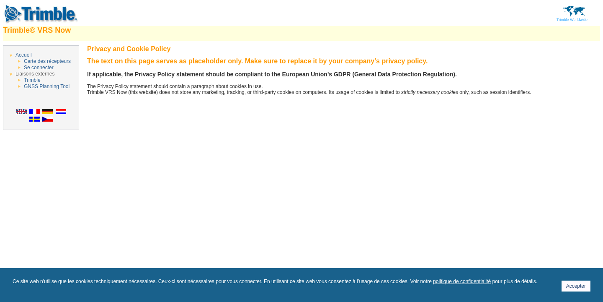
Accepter (576, 286)
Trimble (32, 80)
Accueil (23, 55)
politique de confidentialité (462, 281)
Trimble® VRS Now (37, 30)
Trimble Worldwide (572, 18)
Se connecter (39, 67)
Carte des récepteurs (47, 61)
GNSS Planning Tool (47, 86)
